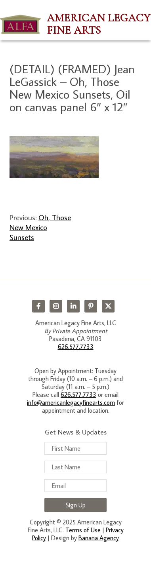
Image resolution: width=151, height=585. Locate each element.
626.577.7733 (76, 347)
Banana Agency (98, 538)
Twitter (108, 306)
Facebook (38, 306)
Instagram (56, 306)
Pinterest (90, 306)
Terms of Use (83, 530)
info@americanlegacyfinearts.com (71, 402)
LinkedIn (73, 306)
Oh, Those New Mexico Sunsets (40, 227)
